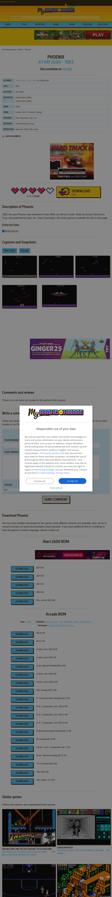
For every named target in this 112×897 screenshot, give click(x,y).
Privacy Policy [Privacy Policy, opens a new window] (63, 472)
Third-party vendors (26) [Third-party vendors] (52, 453)
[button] (56, 487)
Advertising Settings (44, 469)
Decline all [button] (39, 480)
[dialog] (56, 448)
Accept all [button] (72, 480)
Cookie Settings (47, 472)
